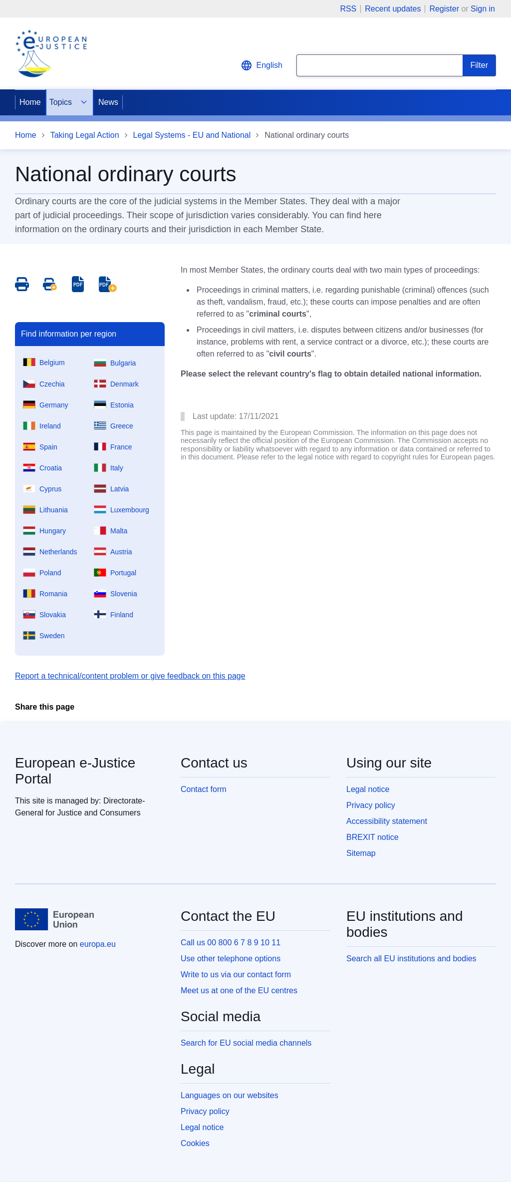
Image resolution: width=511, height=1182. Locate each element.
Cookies (195, 1143)
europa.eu (98, 944)
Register (444, 8)
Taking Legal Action (84, 135)
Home (30, 102)
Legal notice (367, 789)
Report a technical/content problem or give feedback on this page (130, 676)
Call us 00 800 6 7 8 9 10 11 (230, 942)
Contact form (204, 789)
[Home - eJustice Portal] (51, 53)
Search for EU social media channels (246, 1043)
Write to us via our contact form (236, 974)
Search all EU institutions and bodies (411, 958)
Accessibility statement (386, 821)
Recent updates (393, 9)
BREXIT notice (372, 837)
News (108, 102)
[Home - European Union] (54, 919)
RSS (348, 9)
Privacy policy (370, 805)
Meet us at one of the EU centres (239, 990)
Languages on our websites (229, 1095)
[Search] (479, 65)
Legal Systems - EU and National (192, 135)
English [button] (261, 65)
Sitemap (361, 853)
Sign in (483, 8)
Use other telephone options (230, 958)
